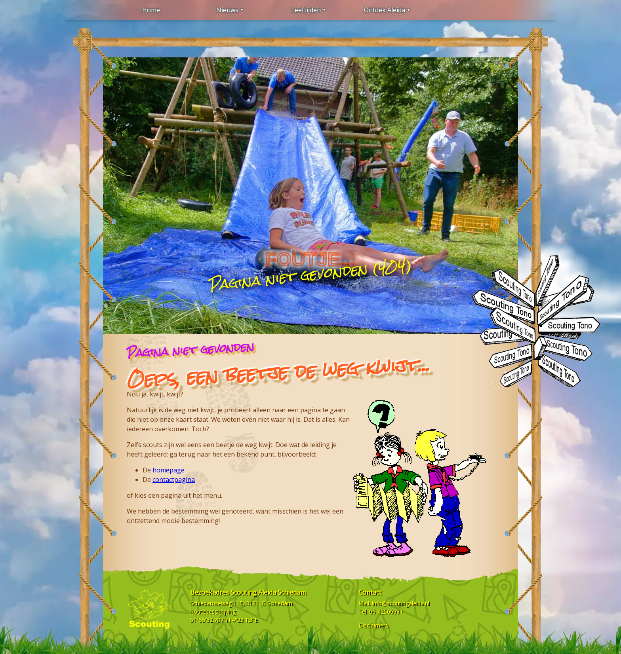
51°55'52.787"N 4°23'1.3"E (224, 620)
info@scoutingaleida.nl (400, 603)
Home (151, 10)
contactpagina (173, 479)
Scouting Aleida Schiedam (268, 592)
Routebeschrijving (213, 611)
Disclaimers (373, 625)
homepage (168, 470)
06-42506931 (386, 611)
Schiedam (279, 603)
